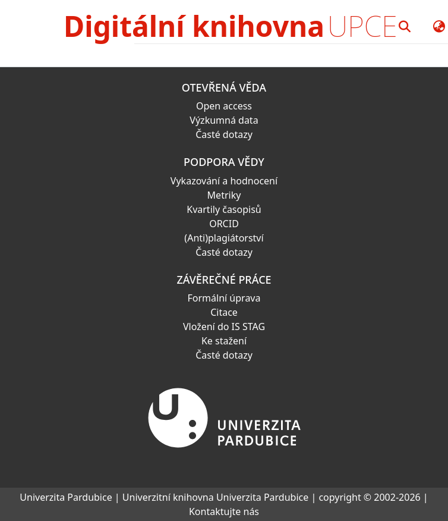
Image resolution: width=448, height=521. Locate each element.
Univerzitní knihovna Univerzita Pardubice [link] (215, 497)
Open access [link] (224, 105)
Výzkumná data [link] (224, 120)
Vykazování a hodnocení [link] (224, 180)
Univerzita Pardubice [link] (66, 497)
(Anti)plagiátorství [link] (223, 237)
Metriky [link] (224, 195)
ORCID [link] (224, 223)
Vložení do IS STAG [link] (224, 326)
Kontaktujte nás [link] (224, 511)
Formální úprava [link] (224, 298)
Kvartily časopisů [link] (224, 209)
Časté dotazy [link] (224, 134)
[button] (404, 26)
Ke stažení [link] (224, 340)
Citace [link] (224, 312)
